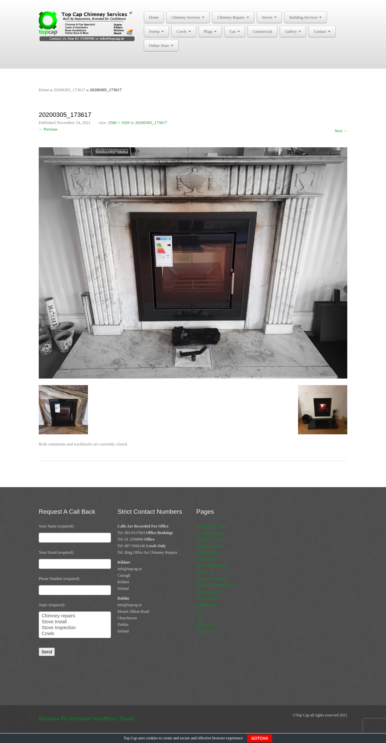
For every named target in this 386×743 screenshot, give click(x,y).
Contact (322, 31)
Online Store (161, 45)
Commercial (262, 31)
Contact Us (205, 572)
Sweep (156, 31)
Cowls (184, 31)
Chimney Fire (207, 552)
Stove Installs (207, 559)
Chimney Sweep (209, 546)
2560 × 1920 (119, 122)
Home (154, 17)
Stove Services (208, 591)
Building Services (306, 17)
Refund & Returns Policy (216, 585)
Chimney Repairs (233, 17)
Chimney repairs (75, 616)
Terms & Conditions (212, 578)
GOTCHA (259, 738)
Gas (234, 31)
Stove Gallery (207, 598)
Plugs (210, 31)
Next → (341, 131)
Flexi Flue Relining (211, 565)
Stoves (269, 17)
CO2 (200, 611)
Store (200, 618)
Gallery (293, 31)
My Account (206, 624)
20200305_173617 (70, 89)
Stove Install (75, 622)
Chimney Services (187, 17)
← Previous (48, 129)
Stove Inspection (75, 628)
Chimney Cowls (209, 539)
